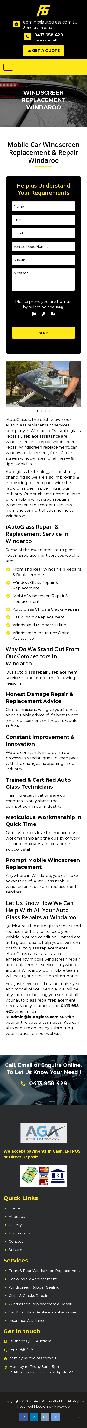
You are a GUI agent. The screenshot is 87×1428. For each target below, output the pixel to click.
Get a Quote (43, 50)
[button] (10, 384)
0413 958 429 (21, 1349)
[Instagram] (34, 1417)
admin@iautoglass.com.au (37, 1016)
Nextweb (62, 1406)
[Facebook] (23, 1417)
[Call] (55, 1417)
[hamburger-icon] (8, 67)
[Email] (45, 1417)
